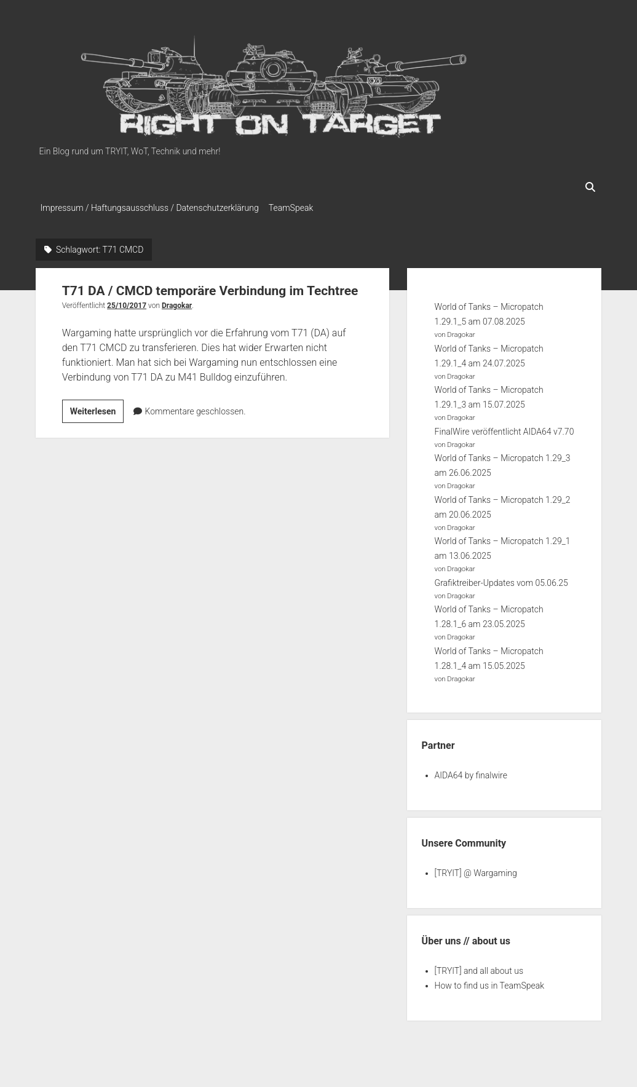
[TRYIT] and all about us (479, 967)
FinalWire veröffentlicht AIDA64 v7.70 (504, 428)
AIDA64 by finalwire (471, 772)
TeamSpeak (297, 208)
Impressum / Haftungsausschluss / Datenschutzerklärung (150, 208)
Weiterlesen (97, 409)
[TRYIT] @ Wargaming (476, 869)
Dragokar (177, 302)
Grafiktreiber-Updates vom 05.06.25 (501, 579)
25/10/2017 (126, 302)
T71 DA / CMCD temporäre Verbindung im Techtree (210, 287)
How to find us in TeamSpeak (489, 982)
